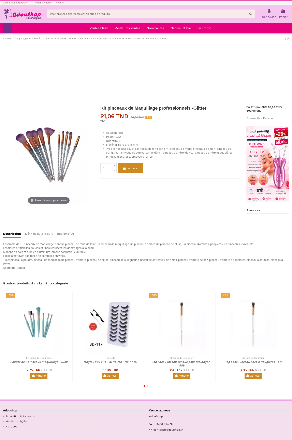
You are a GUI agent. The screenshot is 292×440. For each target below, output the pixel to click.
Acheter (130, 168)
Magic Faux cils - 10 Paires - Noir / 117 (110, 362)
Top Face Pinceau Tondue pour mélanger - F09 (181, 363)
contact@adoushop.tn (168, 429)
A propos (11, 426)
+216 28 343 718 (163, 424)
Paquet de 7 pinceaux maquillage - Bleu (39, 362)
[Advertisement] (146, 74)
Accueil (60, 2)
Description (12, 234)
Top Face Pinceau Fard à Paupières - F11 (253, 362)
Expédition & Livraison (16, 2)
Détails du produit (39, 234)
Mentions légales (42, 2)
